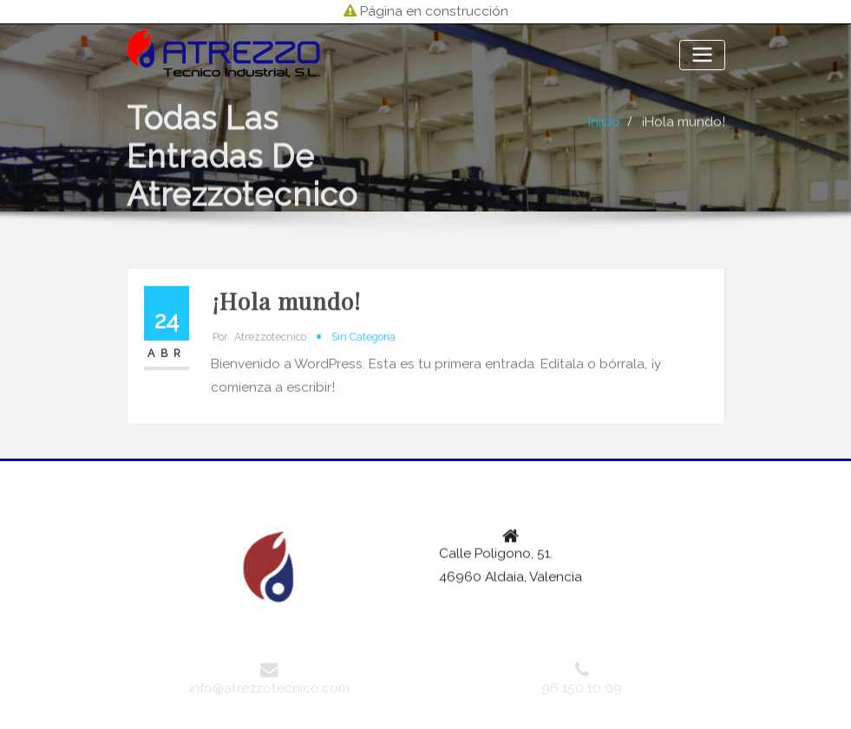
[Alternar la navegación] (701, 55)
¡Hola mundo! (683, 136)
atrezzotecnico (259, 355)
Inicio (604, 136)
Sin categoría (363, 355)
